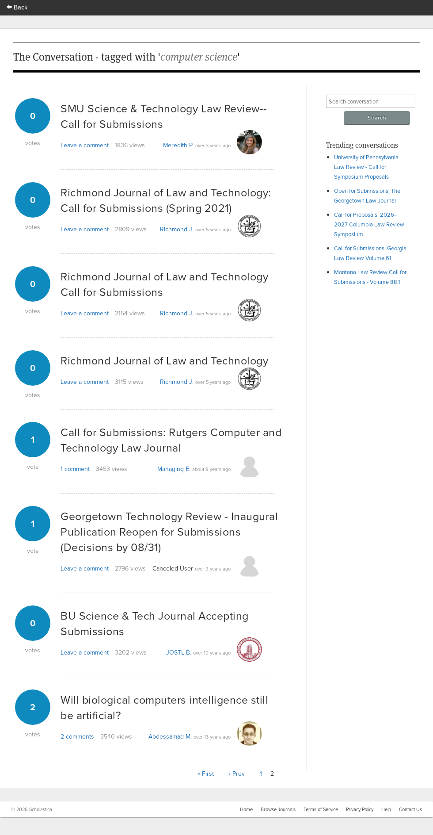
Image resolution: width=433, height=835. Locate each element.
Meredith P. (178, 145)
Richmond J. (177, 229)
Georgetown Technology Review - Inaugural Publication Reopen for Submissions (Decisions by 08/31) (169, 531)
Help (386, 809)
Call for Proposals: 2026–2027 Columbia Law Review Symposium (369, 224)
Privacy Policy (359, 809)
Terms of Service (321, 809)
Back (17, 6)
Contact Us (410, 809)
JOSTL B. (178, 652)
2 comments (77, 736)
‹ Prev (237, 773)
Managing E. (173, 468)
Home (246, 809)
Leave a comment (85, 145)
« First (206, 773)
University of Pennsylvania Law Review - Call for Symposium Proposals (366, 166)
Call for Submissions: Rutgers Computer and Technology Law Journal (171, 439)
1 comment (75, 468)
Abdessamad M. (170, 736)
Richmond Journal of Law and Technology (164, 360)
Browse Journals (278, 809)
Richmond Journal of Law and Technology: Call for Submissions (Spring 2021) (166, 199)
